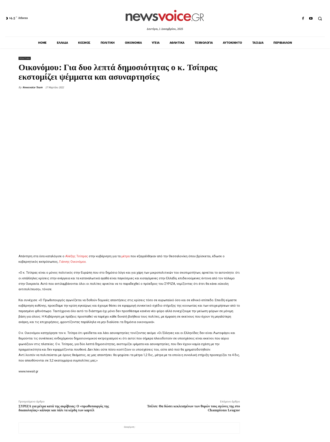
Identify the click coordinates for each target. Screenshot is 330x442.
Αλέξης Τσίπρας (76, 256)
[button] (320, 18)
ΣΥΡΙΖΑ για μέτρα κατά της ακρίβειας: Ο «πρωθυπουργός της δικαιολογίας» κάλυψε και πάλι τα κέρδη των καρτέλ (64, 408)
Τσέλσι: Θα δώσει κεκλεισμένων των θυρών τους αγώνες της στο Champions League (193, 408)
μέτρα (125, 256)
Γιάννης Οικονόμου (72, 262)
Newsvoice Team (33, 87)
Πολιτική (25, 58)
